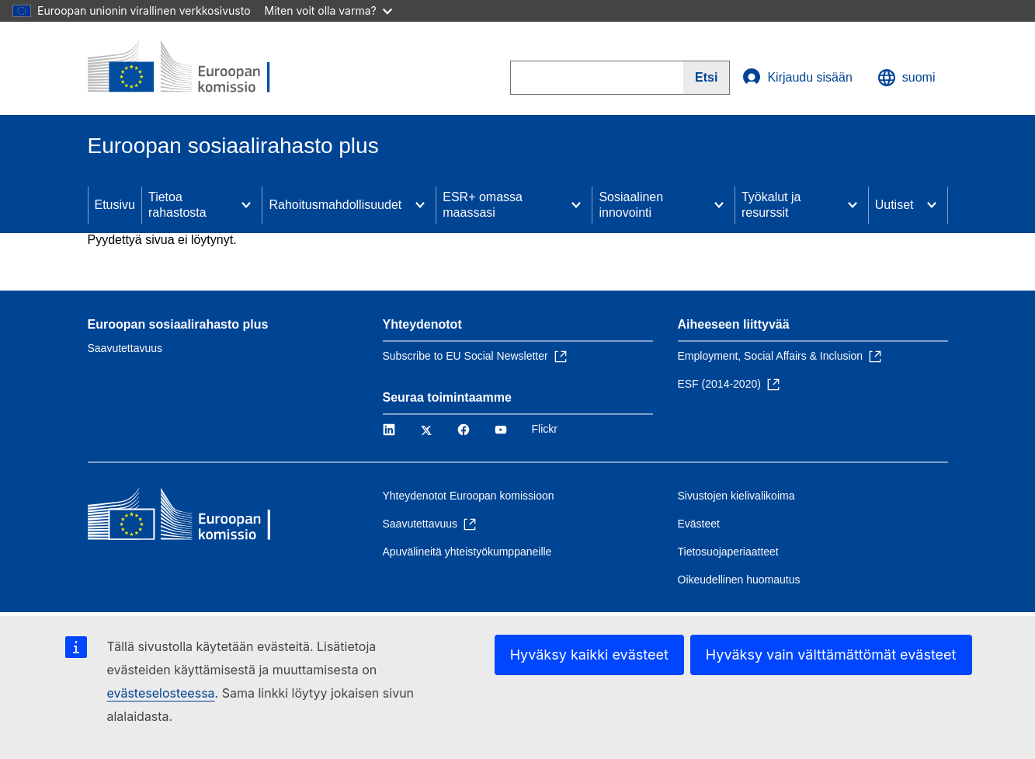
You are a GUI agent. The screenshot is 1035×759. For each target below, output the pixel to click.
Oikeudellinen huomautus (739, 579)
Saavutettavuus (125, 348)
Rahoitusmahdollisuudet (335, 204)
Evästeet (699, 523)
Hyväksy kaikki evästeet (589, 654)
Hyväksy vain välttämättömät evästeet (831, 654)
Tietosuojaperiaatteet (728, 551)
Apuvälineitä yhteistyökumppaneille (467, 551)
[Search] (706, 78)
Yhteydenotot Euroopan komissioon (468, 495)
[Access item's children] (246, 205)
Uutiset (894, 204)
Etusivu (115, 204)
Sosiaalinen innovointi (631, 204)
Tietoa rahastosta (177, 204)
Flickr (544, 429)
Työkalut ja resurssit (771, 204)
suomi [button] (906, 77)
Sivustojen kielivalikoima (736, 495)
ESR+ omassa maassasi (483, 204)
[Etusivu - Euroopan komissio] (200, 68)
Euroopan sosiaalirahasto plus (178, 324)
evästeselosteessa (161, 693)
